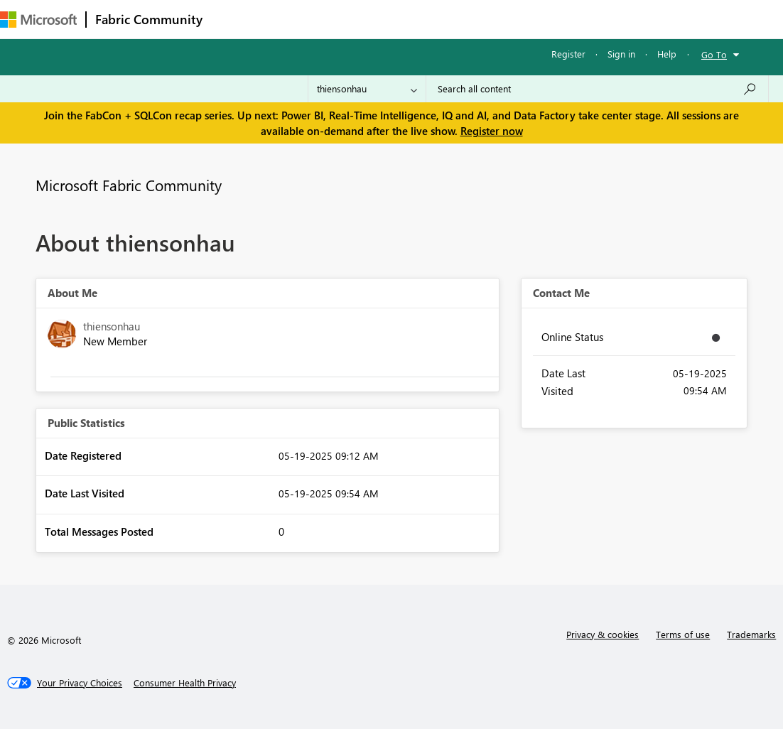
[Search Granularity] (367, 88)
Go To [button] (714, 54)
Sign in (621, 54)
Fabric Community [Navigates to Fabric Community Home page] (148, 19)
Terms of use (683, 634)
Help (666, 54)
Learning (537, 19)
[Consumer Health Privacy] (185, 683)
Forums (235, 19)
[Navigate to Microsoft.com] (38, 19)
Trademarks (751, 634)
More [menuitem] (591, 19)
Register (568, 54)
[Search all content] (597, 88)
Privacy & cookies (602, 634)
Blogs (482, 19)
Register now (491, 131)
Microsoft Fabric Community (129, 185)
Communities (419, 19)
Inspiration (297, 19)
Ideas (356, 19)
